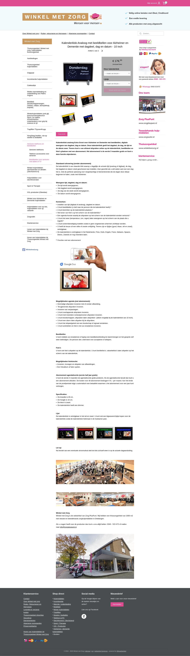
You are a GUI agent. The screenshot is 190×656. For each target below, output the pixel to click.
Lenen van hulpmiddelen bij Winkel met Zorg (37, 230)
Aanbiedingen (32, 58)
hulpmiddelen (58, 632)
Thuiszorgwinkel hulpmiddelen (33, 65)
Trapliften (57, 612)
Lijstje (106, 79)
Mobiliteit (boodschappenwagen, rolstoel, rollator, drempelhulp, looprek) (38, 104)
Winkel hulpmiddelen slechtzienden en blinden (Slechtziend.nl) (36, 170)
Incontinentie (58, 601)
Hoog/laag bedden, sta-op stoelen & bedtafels (37, 136)
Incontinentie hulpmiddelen (37, 79)
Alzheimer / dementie (62, 629)
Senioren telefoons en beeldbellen (35, 145)
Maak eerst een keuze (117, 90)
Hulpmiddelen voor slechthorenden (34, 179)
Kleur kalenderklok (111, 69)
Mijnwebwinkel (121, 651)
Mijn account (154, 3)
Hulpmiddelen (59, 599)
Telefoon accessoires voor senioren (39, 155)
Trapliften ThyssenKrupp (36, 129)
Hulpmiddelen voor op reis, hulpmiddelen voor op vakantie (37, 208)
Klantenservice (32, 223)
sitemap (87, 651)
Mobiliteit (57, 607)
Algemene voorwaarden (78, 33)
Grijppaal (30, 73)
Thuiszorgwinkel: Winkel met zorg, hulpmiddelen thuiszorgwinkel (38, 50)
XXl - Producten (60, 626)
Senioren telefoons (36, 150)
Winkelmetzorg (30, 249)
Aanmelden (117, 604)
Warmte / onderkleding (62, 604)
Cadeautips (31, 85)
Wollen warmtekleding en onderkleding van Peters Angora (36, 94)
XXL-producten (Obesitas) (37, 192)
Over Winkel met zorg (30, 33)
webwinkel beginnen (101, 651)
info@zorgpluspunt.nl (68, 527)
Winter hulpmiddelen (61, 610)
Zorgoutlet (31, 217)
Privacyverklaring (30, 626)
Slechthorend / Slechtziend (64, 621)
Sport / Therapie (60, 623)
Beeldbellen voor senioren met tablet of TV (39, 160)
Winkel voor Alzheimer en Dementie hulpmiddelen (37, 199)
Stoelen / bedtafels (61, 615)
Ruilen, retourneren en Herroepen (53, 33)
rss (92, 651)
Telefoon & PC (59, 618)
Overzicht (61, 134)
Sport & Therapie (33, 186)
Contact (92, 33)
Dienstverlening (29, 621)
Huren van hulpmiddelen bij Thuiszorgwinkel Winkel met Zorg (37, 239)
